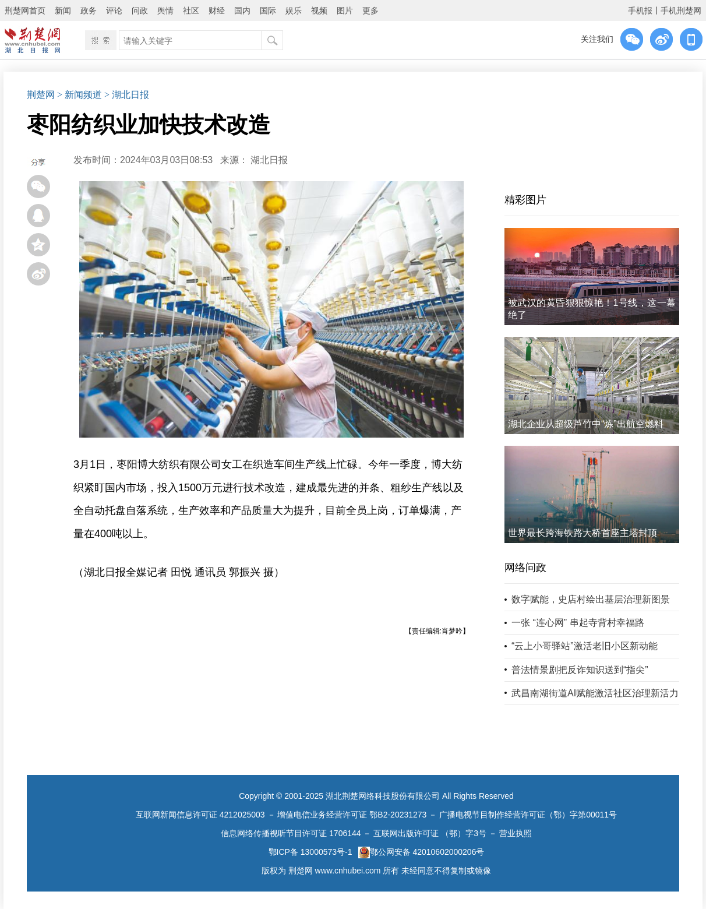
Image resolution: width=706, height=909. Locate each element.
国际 (268, 10)
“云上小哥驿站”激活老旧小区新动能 (584, 646)
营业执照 (515, 833)
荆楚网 (41, 95)
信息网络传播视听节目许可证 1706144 (291, 833)
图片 (345, 10)
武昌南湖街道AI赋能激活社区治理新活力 (595, 693)
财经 (217, 10)
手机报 (640, 10)
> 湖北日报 (126, 95)
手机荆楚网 (681, 10)
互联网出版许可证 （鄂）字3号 (429, 833)
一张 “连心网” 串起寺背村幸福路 (577, 623)
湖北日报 (269, 160)
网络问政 (525, 567)
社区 (191, 10)
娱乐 (293, 10)
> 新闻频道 (79, 95)
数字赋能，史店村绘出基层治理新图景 (590, 599)
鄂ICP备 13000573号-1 (310, 852)
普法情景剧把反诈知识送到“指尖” (579, 670)
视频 (319, 10)
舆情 (165, 10)
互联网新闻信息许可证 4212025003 (200, 814)
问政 (140, 10)
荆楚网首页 (25, 10)
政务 (88, 10)
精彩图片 (525, 200)
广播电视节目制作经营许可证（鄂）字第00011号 (528, 814)
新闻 (63, 10)
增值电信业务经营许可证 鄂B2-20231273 (351, 814)
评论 (114, 10)
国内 (242, 10)
